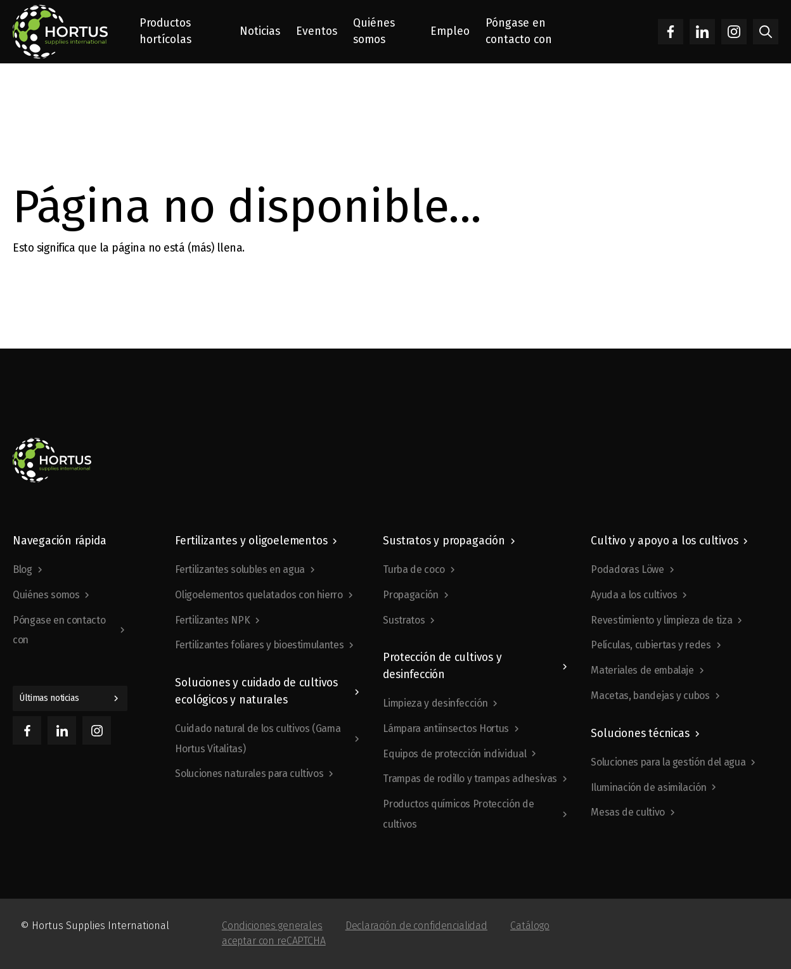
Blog (22, 569)
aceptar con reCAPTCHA (274, 941)
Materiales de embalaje (642, 670)
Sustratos (404, 620)
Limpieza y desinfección (435, 703)
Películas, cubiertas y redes (651, 645)
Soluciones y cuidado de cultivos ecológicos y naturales (256, 691)
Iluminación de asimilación (648, 787)
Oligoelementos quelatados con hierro (258, 595)
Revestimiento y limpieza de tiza (661, 620)
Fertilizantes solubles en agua (240, 569)
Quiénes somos (46, 595)
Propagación (410, 595)
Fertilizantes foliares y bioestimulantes (259, 645)
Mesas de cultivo (627, 812)
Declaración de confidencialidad (416, 926)
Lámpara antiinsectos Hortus (446, 728)
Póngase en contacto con (59, 630)
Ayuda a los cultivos (634, 595)
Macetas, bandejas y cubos (650, 696)
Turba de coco (413, 569)
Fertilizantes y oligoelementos (251, 541)
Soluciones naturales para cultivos (249, 773)
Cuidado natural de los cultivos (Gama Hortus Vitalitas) (257, 738)
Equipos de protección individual (454, 754)
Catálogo (530, 926)
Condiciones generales (272, 926)
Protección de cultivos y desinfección (442, 666)
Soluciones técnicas (640, 733)
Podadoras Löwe (627, 569)
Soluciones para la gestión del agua (668, 762)
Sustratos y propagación (444, 541)
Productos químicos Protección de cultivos (458, 814)
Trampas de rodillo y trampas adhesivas (470, 779)
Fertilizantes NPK (212, 620)
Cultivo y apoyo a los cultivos (664, 541)
